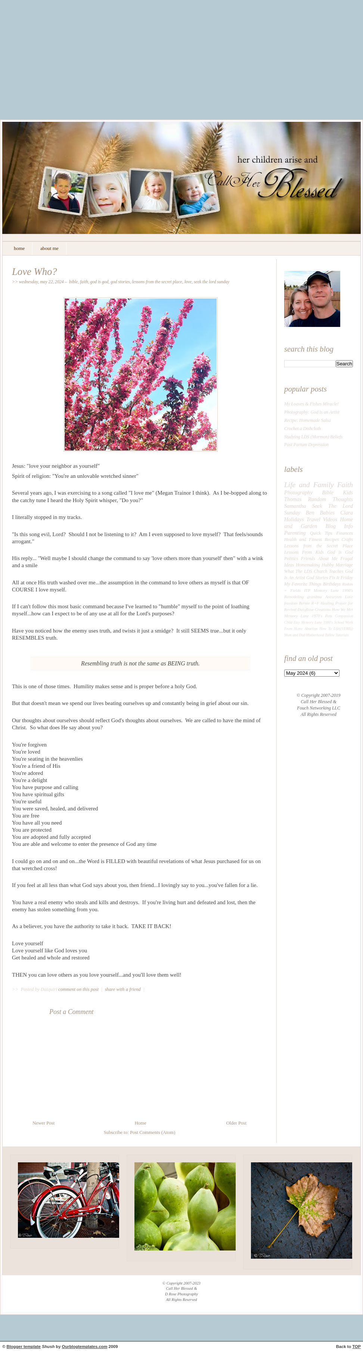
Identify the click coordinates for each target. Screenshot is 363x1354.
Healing (327, 603)
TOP (356, 1346)
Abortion (311, 629)
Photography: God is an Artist (311, 412)
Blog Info (339, 526)
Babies (327, 513)
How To (325, 629)
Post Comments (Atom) (152, 1132)
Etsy (297, 622)
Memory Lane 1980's (317, 622)
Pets (328, 615)
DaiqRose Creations (314, 609)
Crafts (347, 539)
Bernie (304, 603)
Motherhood (315, 635)
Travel (313, 519)
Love (188, 281)
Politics (291, 558)
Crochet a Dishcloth (302, 428)
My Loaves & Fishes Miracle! (311, 403)
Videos (330, 519)
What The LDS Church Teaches (314, 571)
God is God (99, 281)
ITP (307, 590)
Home (140, 1123)
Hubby (327, 565)
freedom (290, 603)
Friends (308, 558)
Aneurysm (333, 596)
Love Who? (34, 271)
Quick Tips (321, 533)
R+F (315, 603)
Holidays (294, 519)
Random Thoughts (330, 499)
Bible (73, 281)
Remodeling (294, 596)
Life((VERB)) (343, 629)
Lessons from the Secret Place (157, 281)
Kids (348, 492)
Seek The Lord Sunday (211, 281)
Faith (84, 281)
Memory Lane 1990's (333, 590)
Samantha (295, 506)
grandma (314, 596)
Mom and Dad (294, 635)
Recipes (332, 539)
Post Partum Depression (306, 444)
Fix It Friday (341, 577)
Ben (310, 513)
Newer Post (43, 1123)
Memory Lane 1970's (303, 615)
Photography (298, 492)
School (339, 622)
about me (49, 248)
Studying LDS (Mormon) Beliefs (313, 436)
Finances (344, 533)
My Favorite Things (302, 584)
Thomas (292, 499)
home (19, 248)
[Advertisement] (181, 65)
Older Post (236, 1123)
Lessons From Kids (304, 552)
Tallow (330, 635)
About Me (327, 558)
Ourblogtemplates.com (85, 1346)
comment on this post (79, 989)
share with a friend (122, 989)
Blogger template (24, 1346)
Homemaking (308, 565)
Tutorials (341, 635)
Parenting (295, 533)
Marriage (344, 565)
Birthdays (332, 584)
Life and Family (309, 485)
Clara (346, 513)
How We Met (342, 609)
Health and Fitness (303, 539)
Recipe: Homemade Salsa (307, 420)
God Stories (120, 281)
